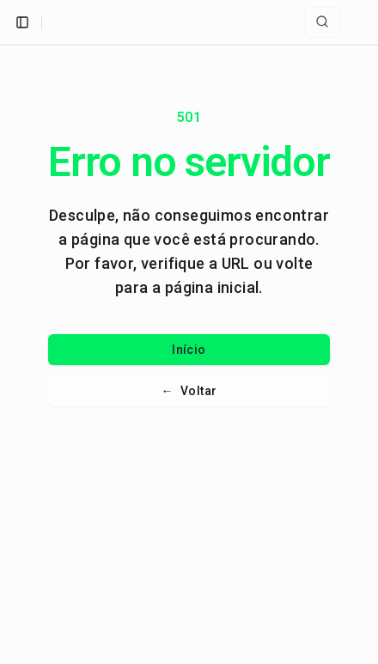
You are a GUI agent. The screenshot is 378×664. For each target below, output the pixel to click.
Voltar (189, 390)
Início (188, 349)
